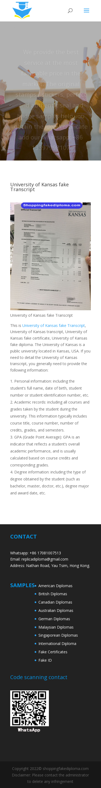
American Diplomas (55, 585)
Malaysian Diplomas (56, 627)
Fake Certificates (52, 651)
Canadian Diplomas (55, 602)
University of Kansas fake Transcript (53, 325)
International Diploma (57, 643)
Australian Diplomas (55, 610)
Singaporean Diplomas (58, 635)
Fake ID (45, 660)
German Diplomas (54, 618)
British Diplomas (52, 593)
